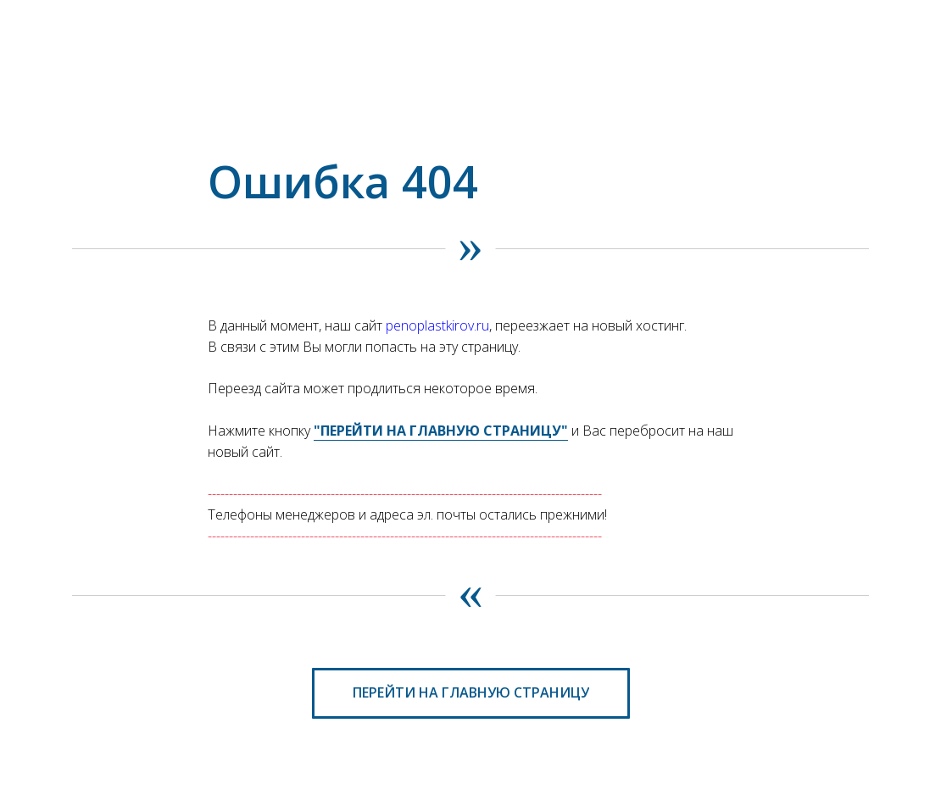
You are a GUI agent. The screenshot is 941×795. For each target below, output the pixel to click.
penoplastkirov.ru (437, 325)
